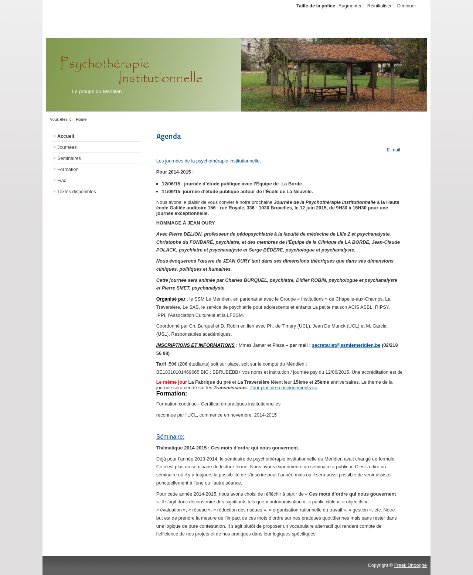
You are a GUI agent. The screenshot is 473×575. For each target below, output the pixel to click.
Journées (67, 147)
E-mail (392, 150)
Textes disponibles (76, 191)
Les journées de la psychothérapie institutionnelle (208, 161)
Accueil (65, 136)
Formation (68, 169)
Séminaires (69, 158)
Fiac (61, 180)
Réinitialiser (379, 5)
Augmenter (350, 5)
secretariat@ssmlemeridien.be (346, 345)
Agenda (168, 136)
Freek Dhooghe (410, 565)
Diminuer (406, 5)
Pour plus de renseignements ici (283, 387)
